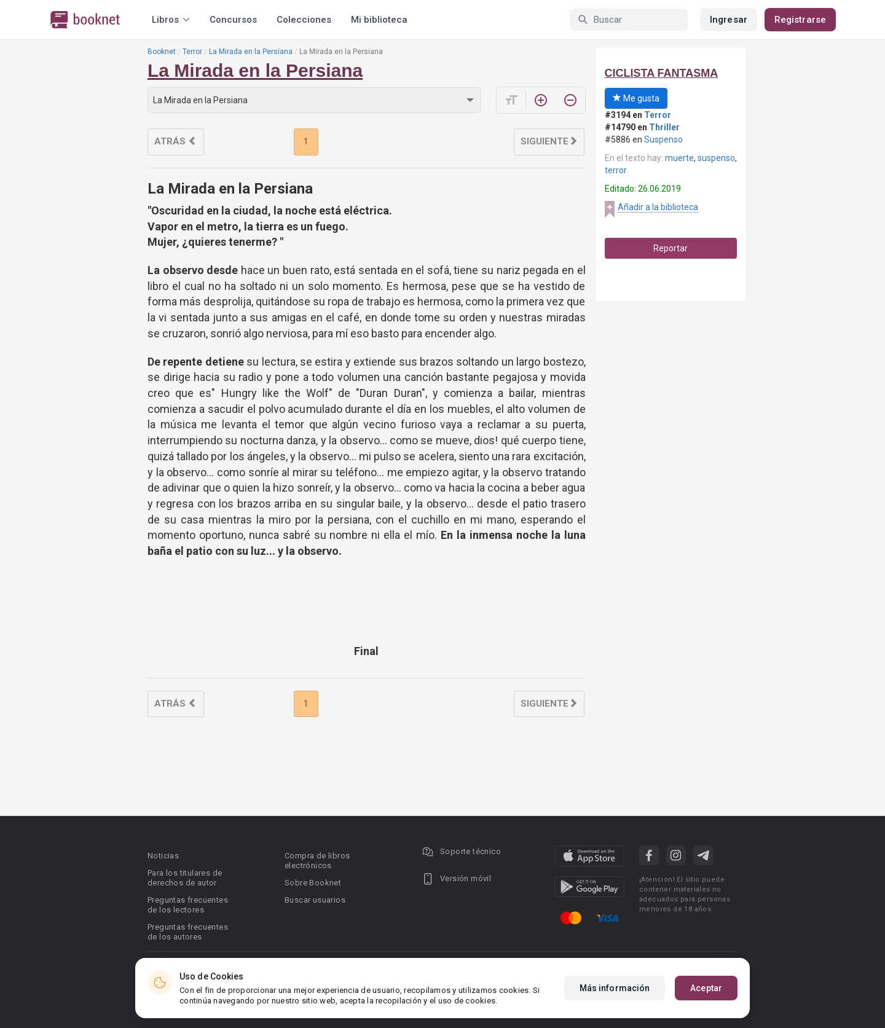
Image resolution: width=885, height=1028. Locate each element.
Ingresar (728, 19)
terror (616, 170)
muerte (679, 158)
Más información (615, 988)
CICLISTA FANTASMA (661, 73)
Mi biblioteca (379, 19)
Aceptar (706, 988)
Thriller (664, 127)
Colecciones (304, 19)
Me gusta (636, 98)
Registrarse (800, 19)
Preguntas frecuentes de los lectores (188, 904)
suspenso (716, 158)
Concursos (233, 19)
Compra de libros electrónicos (317, 860)
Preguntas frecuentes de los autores (188, 931)
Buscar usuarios (315, 899)
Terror (192, 51)
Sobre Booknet (313, 882)
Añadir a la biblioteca (658, 207)
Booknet (162, 51)
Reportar (670, 248)
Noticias (163, 855)
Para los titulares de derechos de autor (185, 877)
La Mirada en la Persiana (251, 51)
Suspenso (663, 139)
